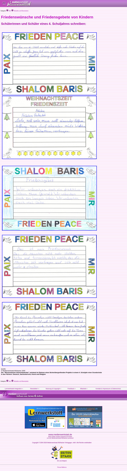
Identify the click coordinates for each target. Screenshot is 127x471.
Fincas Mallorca (61, 467)
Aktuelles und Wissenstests (19, 11)
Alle (8, 11)
